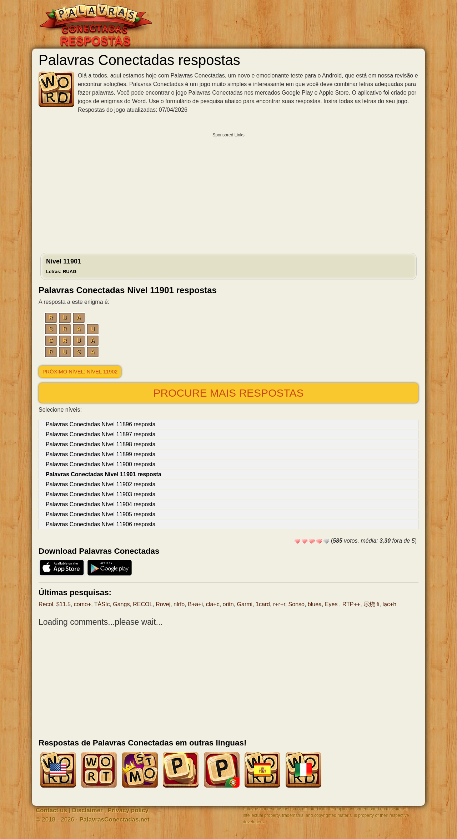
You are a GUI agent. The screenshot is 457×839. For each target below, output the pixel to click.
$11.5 (63, 604)
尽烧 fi (371, 604)
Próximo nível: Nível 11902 (79, 372)
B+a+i (195, 604)
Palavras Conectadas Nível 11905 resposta (101, 514)
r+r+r (279, 604)
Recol (46, 604)
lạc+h (389, 604)
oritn (228, 604)
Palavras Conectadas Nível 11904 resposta (101, 504)
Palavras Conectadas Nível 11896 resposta (101, 424)
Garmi (245, 604)
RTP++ (351, 604)
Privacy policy (128, 810)
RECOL (142, 604)
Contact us (51, 810)
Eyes (332, 604)
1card (263, 604)
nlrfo (179, 604)
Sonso (296, 604)
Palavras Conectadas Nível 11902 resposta (101, 484)
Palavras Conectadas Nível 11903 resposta (101, 494)
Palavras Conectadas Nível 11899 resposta (101, 454)
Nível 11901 (63, 266)
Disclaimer (87, 810)
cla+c (213, 604)
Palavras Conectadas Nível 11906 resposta (101, 524)
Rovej (163, 604)
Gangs (121, 604)
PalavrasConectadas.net (114, 819)
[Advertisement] (228, 191)
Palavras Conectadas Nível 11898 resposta (101, 444)
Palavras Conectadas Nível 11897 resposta (101, 434)
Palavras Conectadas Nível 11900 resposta (101, 464)
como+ (82, 604)
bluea (315, 604)
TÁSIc (102, 604)
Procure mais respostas (228, 393)
